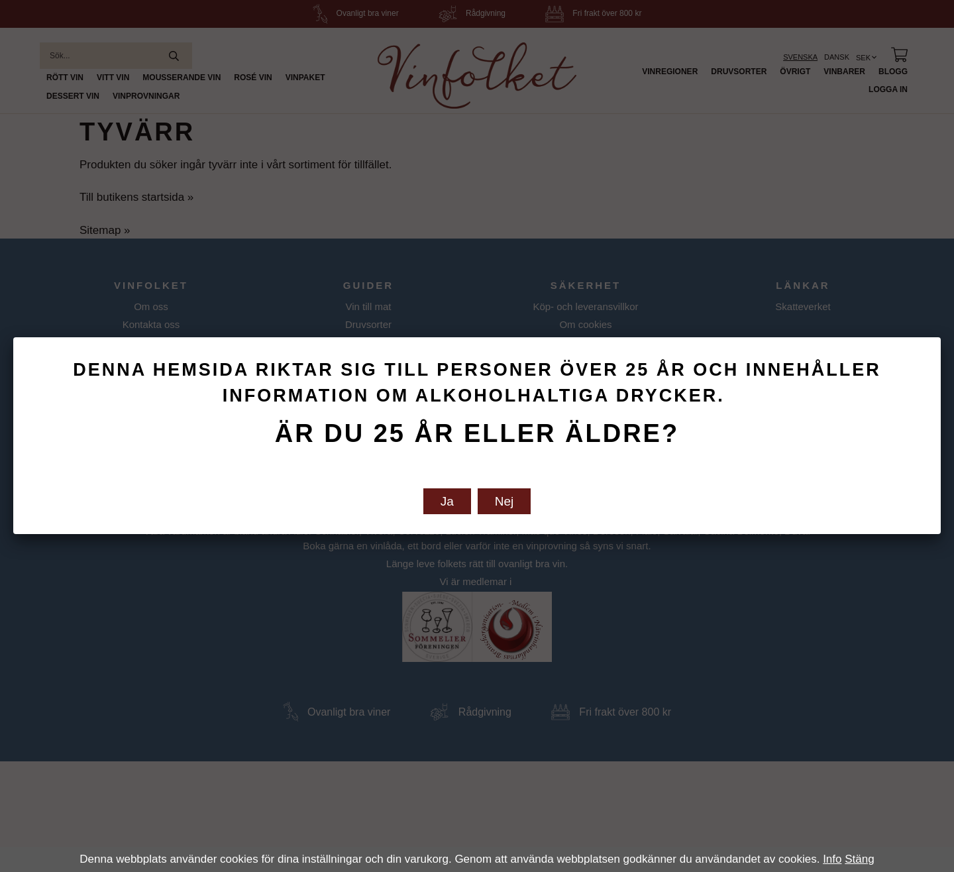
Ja (447, 501)
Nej (504, 501)
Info (832, 859)
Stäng (859, 859)
